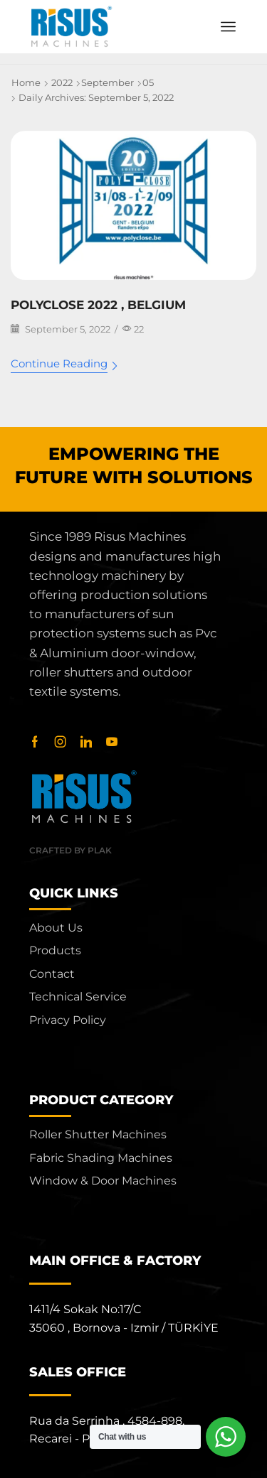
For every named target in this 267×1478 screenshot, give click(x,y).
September (107, 82)
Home (26, 82)
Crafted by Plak (70, 850)
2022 (62, 82)
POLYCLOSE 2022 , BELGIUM (98, 305)
